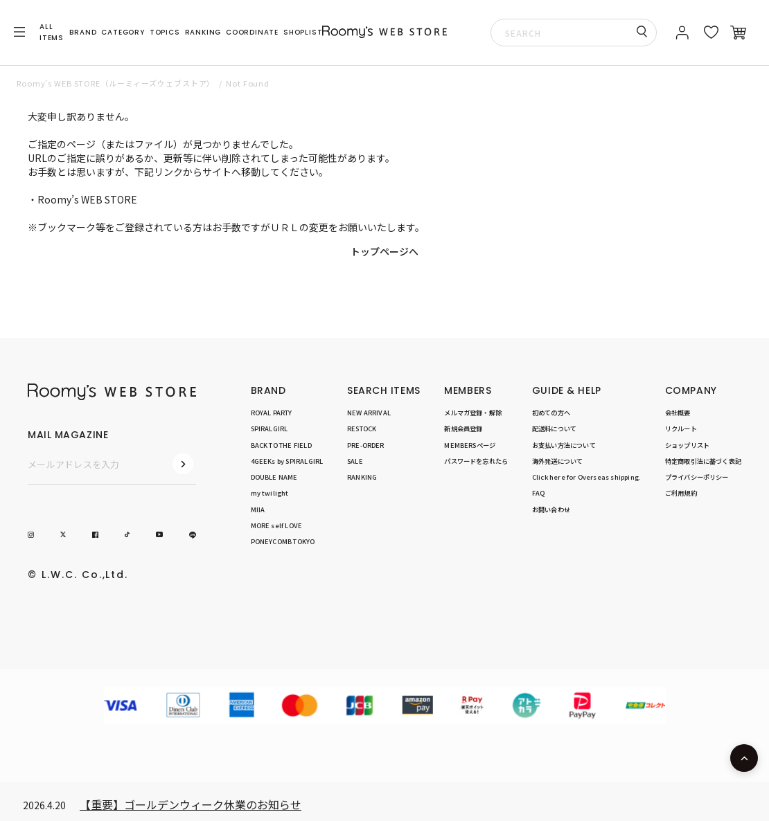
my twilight (270, 493)
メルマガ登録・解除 (473, 412)
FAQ (538, 493)
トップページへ (384, 251)
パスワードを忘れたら (476, 461)
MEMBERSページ (469, 445)
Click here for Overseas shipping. (586, 477)
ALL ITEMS (51, 32)
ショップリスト (687, 445)
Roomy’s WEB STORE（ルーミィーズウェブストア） (116, 83)
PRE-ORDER (365, 445)
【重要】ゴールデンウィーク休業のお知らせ (190, 804)
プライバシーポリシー (697, 477)
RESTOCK (361, 428)
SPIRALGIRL (269, 428)
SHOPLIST (302, 32)
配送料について (554, 428)
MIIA (258, 509)
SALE (355, 461)
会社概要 (678, 412)
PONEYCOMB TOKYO (283, 541)
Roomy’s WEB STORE (87, 199)
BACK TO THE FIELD (281, 445)
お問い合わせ (551, 509)
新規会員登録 (463, 428)
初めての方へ (551, 412)
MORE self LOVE (277, 525)
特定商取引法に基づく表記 (703, 461)
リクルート (681, 428)
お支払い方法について (564, 445)
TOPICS (165, 32)
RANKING (203, 32)
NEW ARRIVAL (369, 412)
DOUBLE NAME (274, 477)
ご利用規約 (681, 493)
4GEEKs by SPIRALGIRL (287, 461)
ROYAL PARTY (271, 412)
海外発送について (557, 461)
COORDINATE (252, 32)
